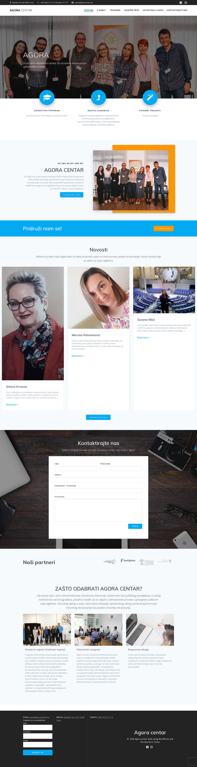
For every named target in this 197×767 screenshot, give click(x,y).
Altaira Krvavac (17, 386)
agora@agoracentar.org (40, 717)
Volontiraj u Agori (153, 10)
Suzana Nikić (146, 319)
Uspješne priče (131, 10)
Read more (11, 408)
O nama (101, 10)
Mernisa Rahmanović (87, 335)
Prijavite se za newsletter (34, 720)
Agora (22, 10)
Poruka (98, 515)
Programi (115, 10)
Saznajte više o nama (71, 194)
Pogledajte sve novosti (98, 423)
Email (98, 484)
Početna (88, 10)
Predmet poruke (98, 495)
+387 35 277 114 (105, 717)
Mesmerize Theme (152, 742)
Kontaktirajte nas (177, 10)
